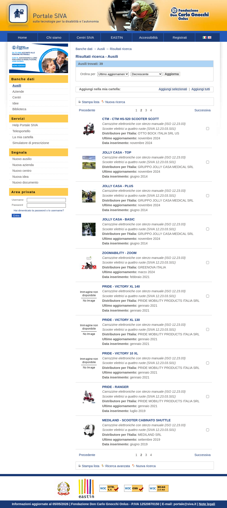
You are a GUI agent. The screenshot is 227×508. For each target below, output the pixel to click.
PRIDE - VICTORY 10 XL (120, 353)
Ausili (16, 85)
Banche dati (84, 49)
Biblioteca (19, 109)
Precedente (87, 110)
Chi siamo (53, 37)
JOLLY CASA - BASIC (118, 219)
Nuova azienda (23, 165)
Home (22, 37)
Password (17, 205)
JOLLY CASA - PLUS (117, 186)
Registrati (180, 37)
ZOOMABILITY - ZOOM (119, 253)
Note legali (207, 504)
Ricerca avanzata (117, 466)
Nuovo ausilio (21, 159)
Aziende (18, 91)
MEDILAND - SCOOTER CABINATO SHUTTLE (136, 420)
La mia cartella (22, 137)
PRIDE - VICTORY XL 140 (121, 286)
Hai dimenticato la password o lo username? (39, 210)
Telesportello (21, 131)
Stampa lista (90, 102)
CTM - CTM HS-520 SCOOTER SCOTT (130, 119)
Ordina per (87, 74)
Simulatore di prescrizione (30, 143)
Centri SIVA (85, 37)
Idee (15, 103)
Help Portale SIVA (25, 125)
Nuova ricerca (115, 102)
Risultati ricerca (120, 49)
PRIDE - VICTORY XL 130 (121, 320)
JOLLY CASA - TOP (116, 152)
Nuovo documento (25, 182)
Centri (16, 97)
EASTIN (117, 37)
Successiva (202, 110)
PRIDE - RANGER (115, 387)
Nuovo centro (21, 170)
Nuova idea (20, 176)
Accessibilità (148, 37)
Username (17, 199)
